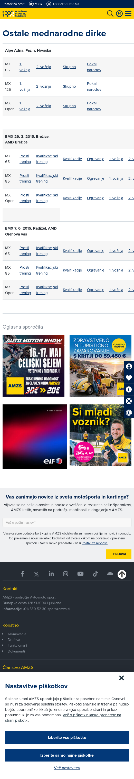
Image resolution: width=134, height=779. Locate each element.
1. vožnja (25, 67)
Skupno (69, 66)
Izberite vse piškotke (67, 737)
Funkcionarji (17, 645)
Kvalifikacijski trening (47, 159)
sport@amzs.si (58, 608)
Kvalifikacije (72, 158)
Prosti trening (25, 159)
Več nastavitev (67, 768)
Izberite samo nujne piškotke (67, 755)
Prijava (119, 553)
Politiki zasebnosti (95, 543)
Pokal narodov (94, 67)
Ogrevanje (95, 158)
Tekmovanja (17, 634)
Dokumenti (16, 651)
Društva (14, 639)
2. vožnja (43, 66)
